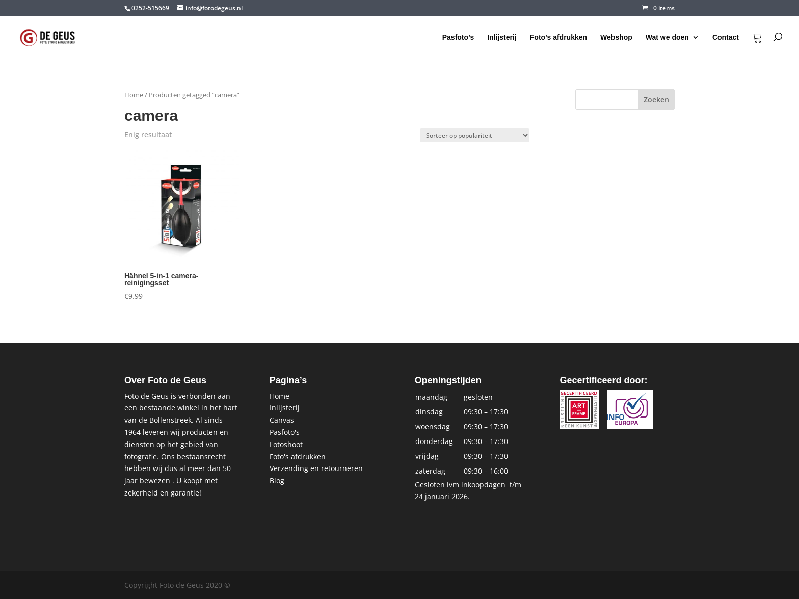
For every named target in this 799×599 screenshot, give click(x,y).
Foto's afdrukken (298, 456)
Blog (277, 480)
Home (133, 94)
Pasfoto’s (458, 37)
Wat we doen (667, 37)
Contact (725, 37)
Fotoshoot (286, 444)
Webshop (616, 37)
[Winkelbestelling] (474, 135)
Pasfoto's (285, 432)
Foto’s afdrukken (558, 37)
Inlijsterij (502, 37)
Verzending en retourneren (316, 468)
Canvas (282, 420)
